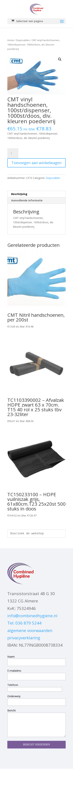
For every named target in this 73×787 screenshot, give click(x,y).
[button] (59, 59)
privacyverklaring (23, 638)
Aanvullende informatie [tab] (27, 200)
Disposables (23, 40)
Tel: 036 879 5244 (24, 623)
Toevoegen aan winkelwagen (36, 162)
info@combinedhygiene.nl (32, 616)
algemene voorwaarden (29, 630)
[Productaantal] (12, 153)
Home (10, 40)
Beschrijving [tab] (19, 194)
